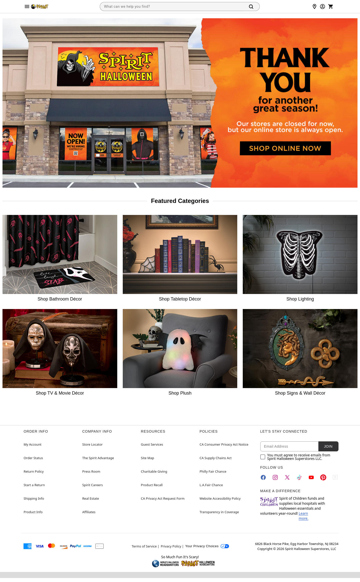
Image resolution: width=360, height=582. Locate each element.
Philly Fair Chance (213, 471)
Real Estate (90, 498)
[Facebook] (263, 477)
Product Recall (152, 485)
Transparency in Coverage (219, 512)
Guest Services (152, 444)
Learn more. (303, 516)
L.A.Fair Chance (211, 485)
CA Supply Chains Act (216, 458)
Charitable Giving (154, 471)
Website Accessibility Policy (220, 498)
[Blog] (335, 477)
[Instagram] (275, 477)
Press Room (91, 471)
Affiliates (89, 512)
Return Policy (34, 471)
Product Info (33, 512)
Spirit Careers (92, 485)
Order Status (33, 458)
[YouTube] (311, 477)
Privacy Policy (171, 546)
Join (328, 446)
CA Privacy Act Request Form (162, 498)
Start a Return (34, 485)
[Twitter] (287, 477)
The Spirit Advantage (98, 458)
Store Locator (92, 444)
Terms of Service (144, 546)
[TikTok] (299, 477)
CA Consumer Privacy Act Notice (224, 444)
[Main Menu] (27, 6)
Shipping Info (34, 498)
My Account (32, 444)
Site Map (147, 458)
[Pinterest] (323, 477)
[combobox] (172, 6)
